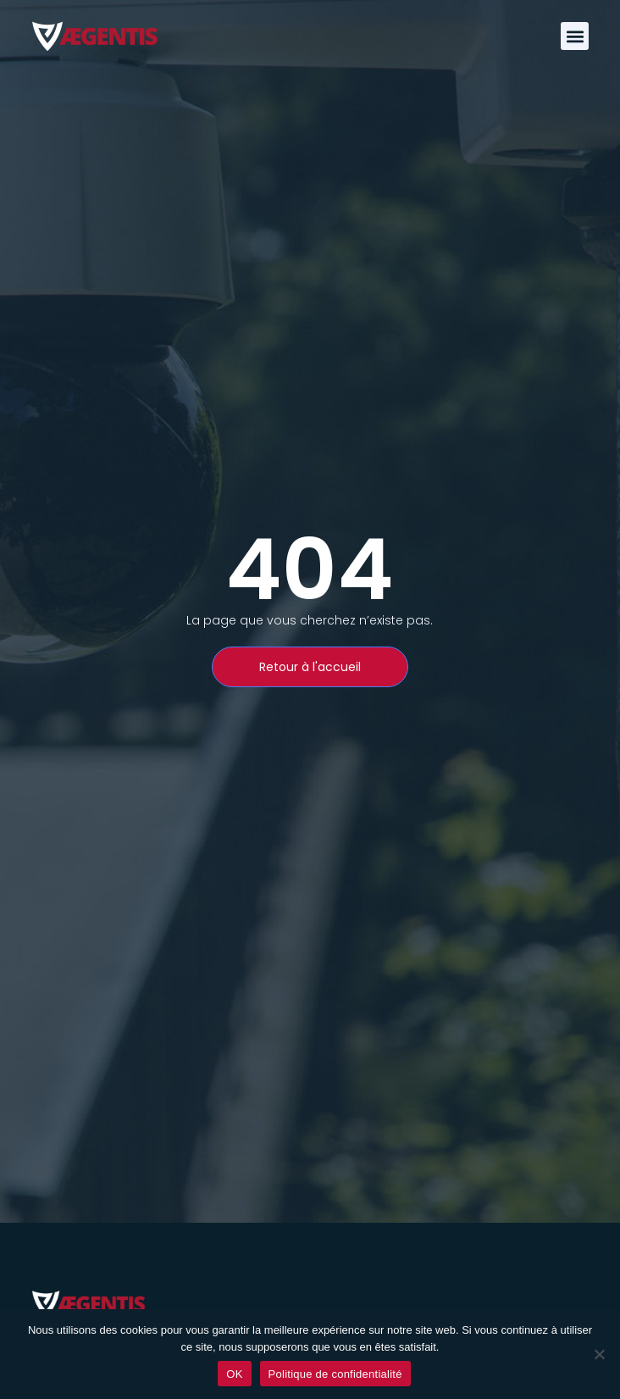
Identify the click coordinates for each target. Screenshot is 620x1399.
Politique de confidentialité (335, 1374)
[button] (575, 36)
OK (234, 1374)
